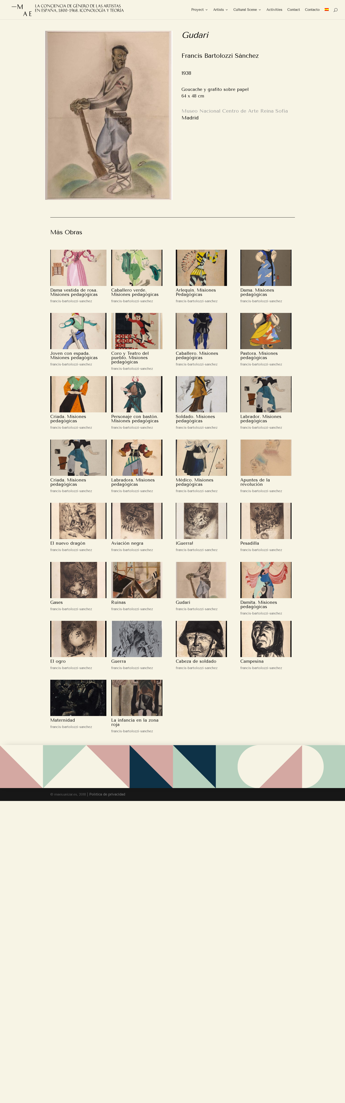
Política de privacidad (107, 794)
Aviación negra (127, 543)
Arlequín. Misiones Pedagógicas (196, 292)
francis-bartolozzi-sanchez (71, 301)
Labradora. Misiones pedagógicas (133, 482)
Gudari (183, 602)
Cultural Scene (245, 10)
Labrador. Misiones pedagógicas (260, 418)
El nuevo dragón (67, 543)
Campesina (252, 661)
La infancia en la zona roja (135, 722)
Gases (56, 602)
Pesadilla (249, 543)
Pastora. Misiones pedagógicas (259, 355)
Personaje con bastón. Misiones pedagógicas (135, 418)
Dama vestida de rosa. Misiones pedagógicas (74, 292)
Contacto (312, 10)
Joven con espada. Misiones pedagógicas (74, 355)
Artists (218, 10)
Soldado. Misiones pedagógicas (195, 418)
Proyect (197, 10)
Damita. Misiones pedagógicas (258, 604)
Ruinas (118, 602)
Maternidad (62, 720)
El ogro (58, 661)
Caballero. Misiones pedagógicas (197, 355)
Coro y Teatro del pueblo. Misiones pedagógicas (130, 358)
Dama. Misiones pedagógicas (257, 292)
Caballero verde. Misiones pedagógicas (135, 292)
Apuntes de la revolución (255, 482)
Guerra (118, 661)
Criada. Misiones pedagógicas (68, 418)
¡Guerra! (184, 543)
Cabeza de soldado (196, 661)
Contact (293, 10)
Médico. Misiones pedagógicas (194, 482)
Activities (274, 10)
